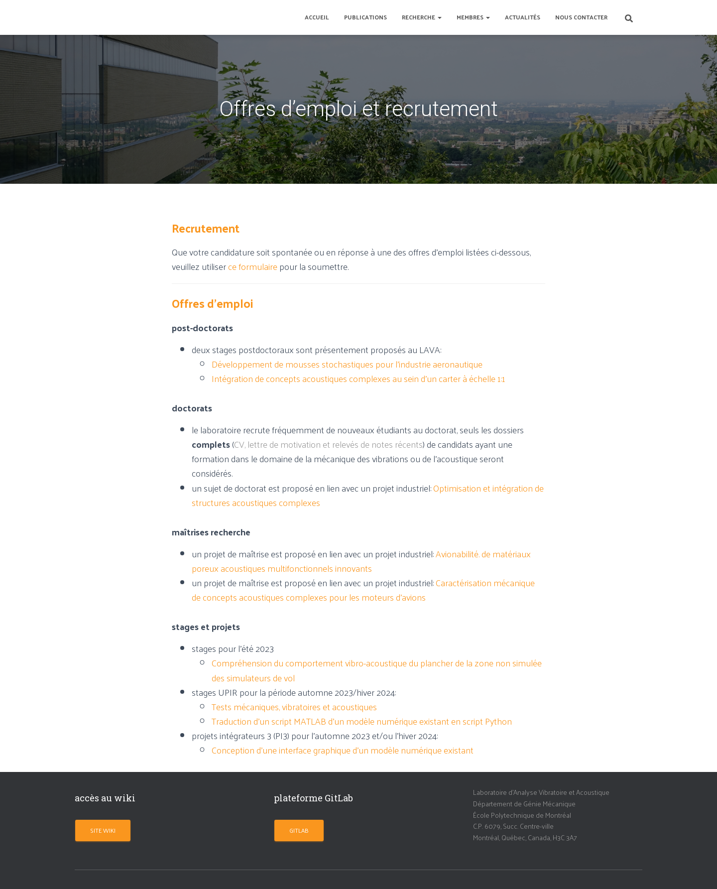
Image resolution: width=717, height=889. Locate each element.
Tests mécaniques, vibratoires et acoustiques (294, 706)
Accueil (317, 16)
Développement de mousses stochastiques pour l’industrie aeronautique (347, 364)
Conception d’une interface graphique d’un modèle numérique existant (343, 750)
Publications (365, 16)
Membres (473, 16)
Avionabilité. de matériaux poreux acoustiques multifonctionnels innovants (361, 560)
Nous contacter (581, 16)
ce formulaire (252, 266)
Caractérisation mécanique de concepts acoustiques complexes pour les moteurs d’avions (363, 589)
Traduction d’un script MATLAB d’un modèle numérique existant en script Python (362, 721)
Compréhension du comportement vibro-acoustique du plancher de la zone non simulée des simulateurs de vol (377, 669)
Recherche (422, 16)
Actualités (522, 16)
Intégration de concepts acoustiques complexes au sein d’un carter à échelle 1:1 (358, 378)
